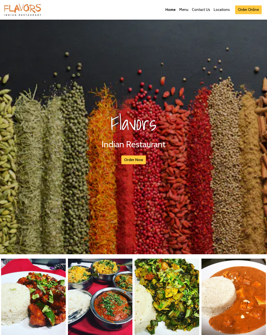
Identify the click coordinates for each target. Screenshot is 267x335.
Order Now (133, 159)
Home (170, 9)
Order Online (248, 9)
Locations (222, 9)
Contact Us (201, 9)
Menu (183, 9)
